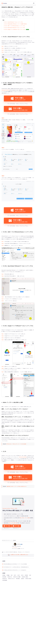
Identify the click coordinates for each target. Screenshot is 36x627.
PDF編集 (8, 575)
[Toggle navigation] (33, 3)
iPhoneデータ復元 (28, 578)
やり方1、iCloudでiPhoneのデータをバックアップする (13, 22)
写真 (23, 517)
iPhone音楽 (18, 578)
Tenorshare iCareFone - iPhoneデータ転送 (10, 508)
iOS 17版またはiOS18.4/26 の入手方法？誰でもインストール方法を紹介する (15, 570)
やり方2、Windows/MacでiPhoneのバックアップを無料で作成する (15, 23)
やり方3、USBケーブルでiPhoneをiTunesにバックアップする (14, 25)
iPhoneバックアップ (11, 578)
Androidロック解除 (25, 576)
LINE (30, 575)
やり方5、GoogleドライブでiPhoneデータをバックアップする (16, 29)
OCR (11, 575)
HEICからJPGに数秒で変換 (13, 522)
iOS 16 (14, 540)
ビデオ (25, 517)
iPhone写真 (4, 576)
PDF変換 (4, 575)
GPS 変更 (26, 575)
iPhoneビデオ (5, 578)
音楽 (20, 517)
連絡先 (28, 517)
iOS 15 (19, 575)
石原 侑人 (18, 544)
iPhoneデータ (10, 576)
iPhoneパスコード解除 (17, 576)
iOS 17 (15, 575)
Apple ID (22, 578)
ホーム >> (4, 552)
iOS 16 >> (8, 552)
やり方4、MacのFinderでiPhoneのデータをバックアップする (14, 27)
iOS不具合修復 (5, 580)
